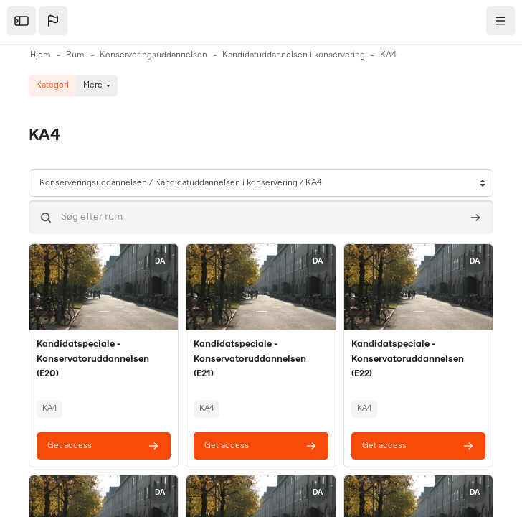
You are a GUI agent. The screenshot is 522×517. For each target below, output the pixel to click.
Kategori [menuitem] (52, 85)
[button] (53, 20)
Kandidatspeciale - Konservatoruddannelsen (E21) (250, 359)
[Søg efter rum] (261, 217)
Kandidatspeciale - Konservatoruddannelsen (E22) (407, 359)
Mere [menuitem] (93, 85)
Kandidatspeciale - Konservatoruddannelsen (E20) (93, 359)
